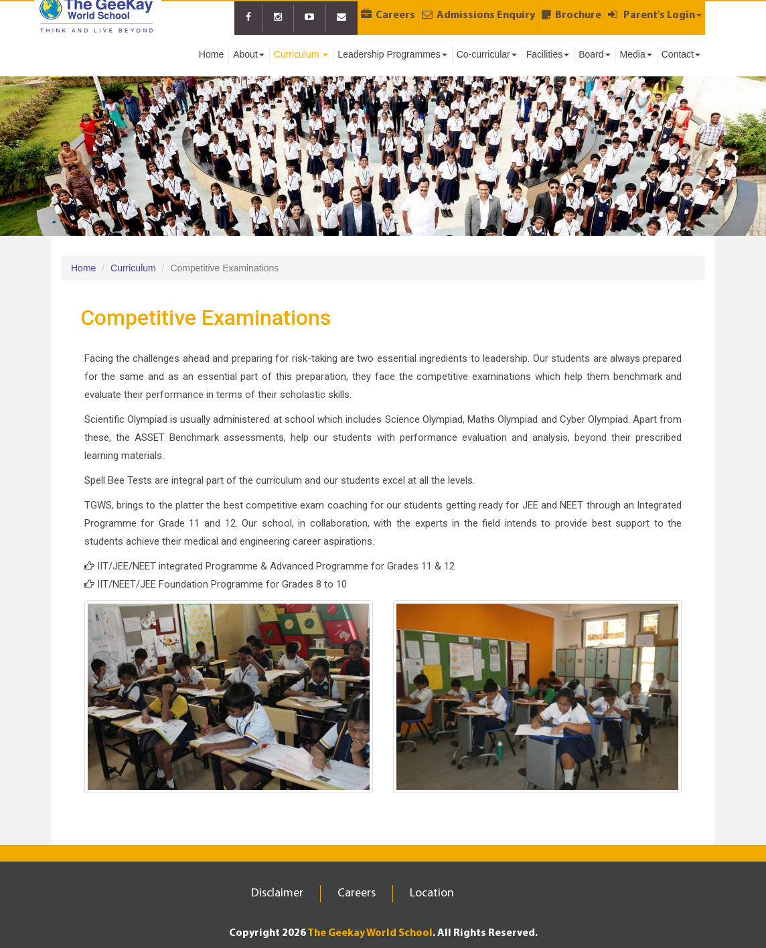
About (248, 54)
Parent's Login (655, 15)
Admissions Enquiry (478, 15)
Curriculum (301, 54)
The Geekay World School (370, 933)
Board (594, 54)
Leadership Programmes (392, 54)
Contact (681, 54)
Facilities (547, 54)
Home (211, 54)
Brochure (571, 15)
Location (432, 893)
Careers (388, 15)
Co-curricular (487, 54)
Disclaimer (277, 893)
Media (636, 54)
